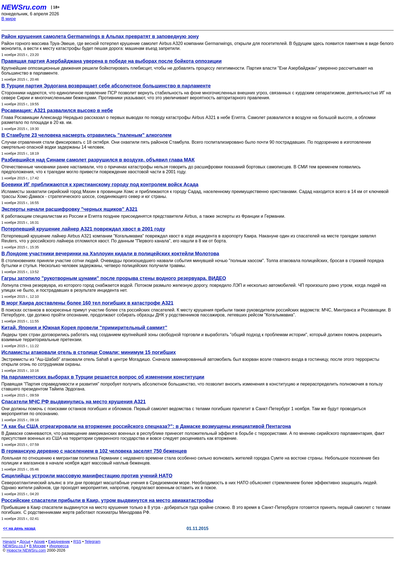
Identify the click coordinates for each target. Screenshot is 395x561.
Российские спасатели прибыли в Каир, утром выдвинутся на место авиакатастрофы (107, 500)
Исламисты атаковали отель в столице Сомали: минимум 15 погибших (88, 352)
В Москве (37, 546)
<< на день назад (19, 528)
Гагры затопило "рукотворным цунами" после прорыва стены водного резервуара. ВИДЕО (113, 278)
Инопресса (59, 546)
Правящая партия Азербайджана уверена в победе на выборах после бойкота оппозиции (111, 61)
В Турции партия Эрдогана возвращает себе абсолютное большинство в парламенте (106, 86)
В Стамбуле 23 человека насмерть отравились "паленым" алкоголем (86, 135)
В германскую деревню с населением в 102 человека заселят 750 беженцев (94, 451)
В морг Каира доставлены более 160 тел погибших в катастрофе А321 (87, 303)
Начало (9, 541)
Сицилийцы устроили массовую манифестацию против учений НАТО (86, 475)
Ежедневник (59, 541)
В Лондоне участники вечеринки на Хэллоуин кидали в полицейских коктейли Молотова (110, 253)
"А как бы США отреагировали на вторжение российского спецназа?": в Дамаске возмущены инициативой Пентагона (146, 426)
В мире (8, 18)
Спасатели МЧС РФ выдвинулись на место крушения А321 (73, 401)
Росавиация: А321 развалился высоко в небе (57, 110)
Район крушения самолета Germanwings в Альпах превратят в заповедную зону (100, 36)
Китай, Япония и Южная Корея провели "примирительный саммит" (84, 327)
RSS (77, 541)
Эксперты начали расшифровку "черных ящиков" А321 (69, 209)
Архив (39, 541)
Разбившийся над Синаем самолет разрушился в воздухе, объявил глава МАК (98, 160)
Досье (24, 541)
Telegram (93, 541)
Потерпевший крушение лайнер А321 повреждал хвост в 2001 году (83, 229)
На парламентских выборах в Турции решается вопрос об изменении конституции (102, 377)
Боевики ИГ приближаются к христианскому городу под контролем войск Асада (99, 184)
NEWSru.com (24, 7)
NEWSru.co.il (14, 546)
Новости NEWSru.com (26, 550)
